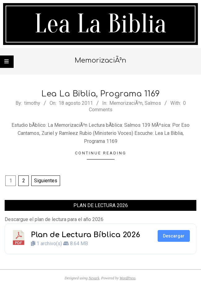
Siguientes (45, 181)
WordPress (127, 278)
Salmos (153, 103)
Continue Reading (100, 153)
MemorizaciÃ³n (125, 103)
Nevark (94, 278)
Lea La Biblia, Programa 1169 (100, 93)
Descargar (174, 235)
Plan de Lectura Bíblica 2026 (85, 235)
